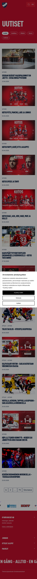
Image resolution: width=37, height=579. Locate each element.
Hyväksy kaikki (18, 292)
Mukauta (18, 298)
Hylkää (18, 303)
